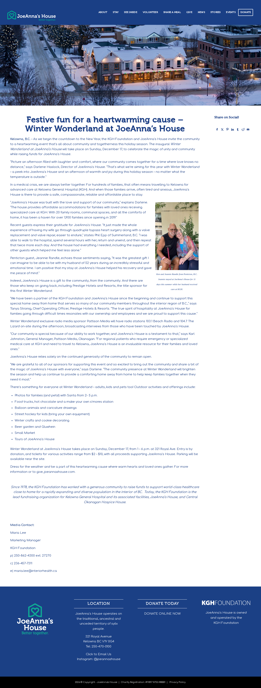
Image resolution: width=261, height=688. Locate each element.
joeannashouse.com (59, 472)
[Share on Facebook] (217, 129)
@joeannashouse (107, 659)
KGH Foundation (226, 623)
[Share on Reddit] (242, 129)
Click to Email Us (98, 654)
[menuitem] (103, 12)
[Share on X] (222, 129)
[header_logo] (38, 14)
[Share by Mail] (248, 129)
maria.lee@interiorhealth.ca (35, 571)
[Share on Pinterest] (227, 129)
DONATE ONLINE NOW (162, 613)
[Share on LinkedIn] (232, 129)
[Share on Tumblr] (237, 129)
